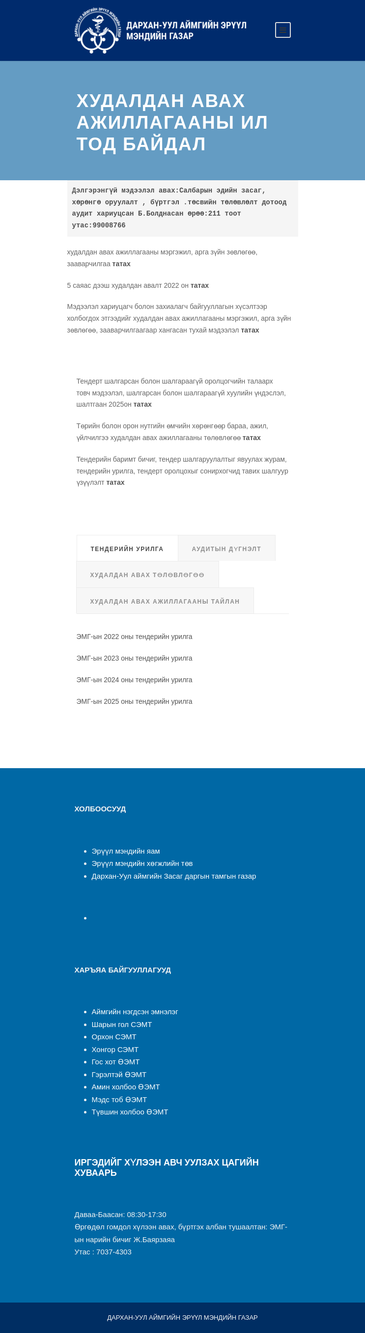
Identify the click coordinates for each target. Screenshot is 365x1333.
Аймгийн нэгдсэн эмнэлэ (134, 1011)
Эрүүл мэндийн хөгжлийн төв (142, 863)
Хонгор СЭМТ (115, 1049)
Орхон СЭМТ (114, 1036)
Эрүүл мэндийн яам (126, 851)
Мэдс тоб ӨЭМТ (119, 1099)
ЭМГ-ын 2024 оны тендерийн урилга (135, 680)
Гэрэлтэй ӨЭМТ (119, 1074)
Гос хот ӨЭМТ (116, 1061)
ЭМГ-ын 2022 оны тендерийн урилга (135, 636)
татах (121, 264)
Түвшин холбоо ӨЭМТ (130, 1112)
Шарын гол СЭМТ (122, 1024)
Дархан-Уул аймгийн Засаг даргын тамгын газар (174, 876)
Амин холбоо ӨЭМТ (126, 1087)
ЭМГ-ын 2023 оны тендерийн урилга (135, 658)
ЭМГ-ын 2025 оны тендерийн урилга (135, 701)
